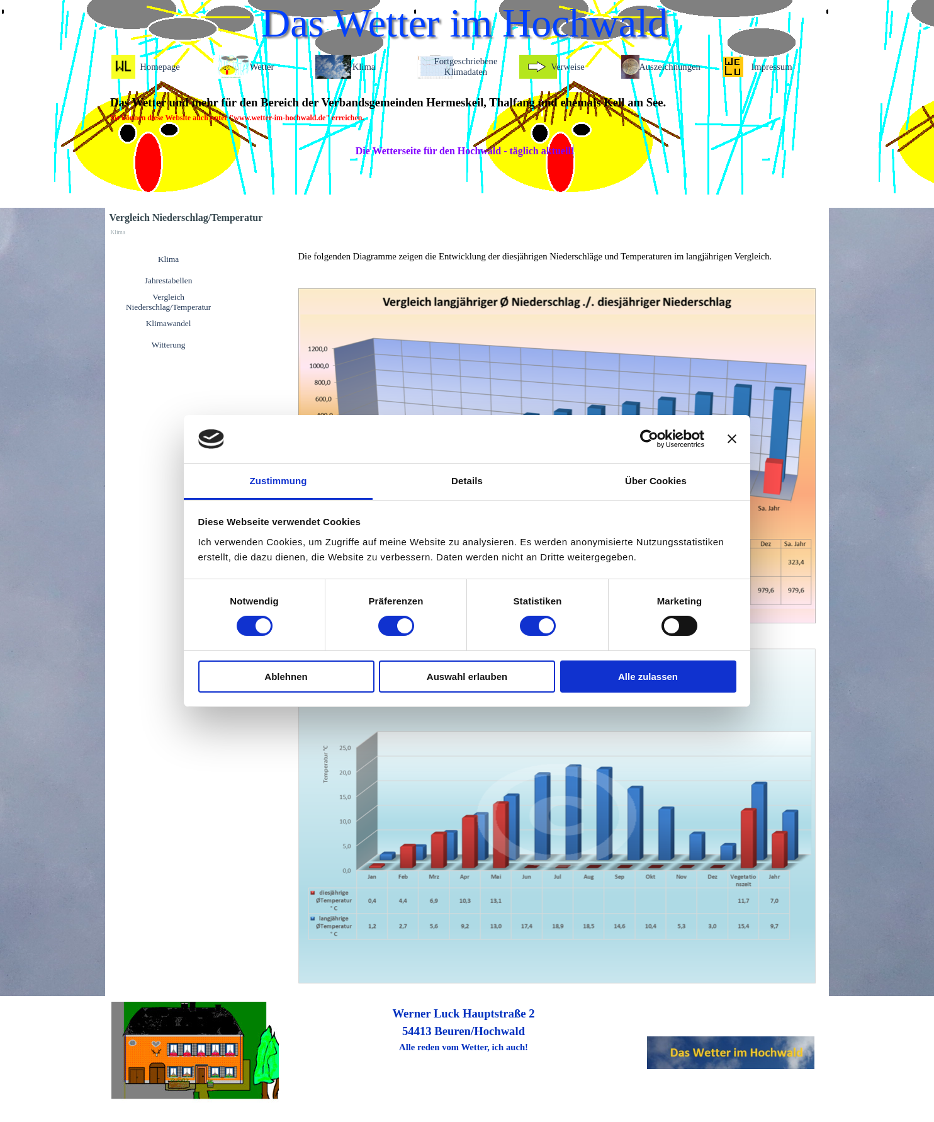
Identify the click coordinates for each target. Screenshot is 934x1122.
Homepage (159, 67)
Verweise (568, 67)
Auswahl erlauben (467, 676)
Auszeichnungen (669, 67)
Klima (168, 259)
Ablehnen (285, 676)
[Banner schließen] (732, 438)
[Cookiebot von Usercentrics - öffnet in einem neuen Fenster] (649, 438)
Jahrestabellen (169, 280)
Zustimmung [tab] (278, 480)
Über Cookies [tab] (656, 480)
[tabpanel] (463, 109)
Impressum (771, 67)
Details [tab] (467, 480)
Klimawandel (168, 323)
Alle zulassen (648, 676)
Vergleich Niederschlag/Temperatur (168, 302)
